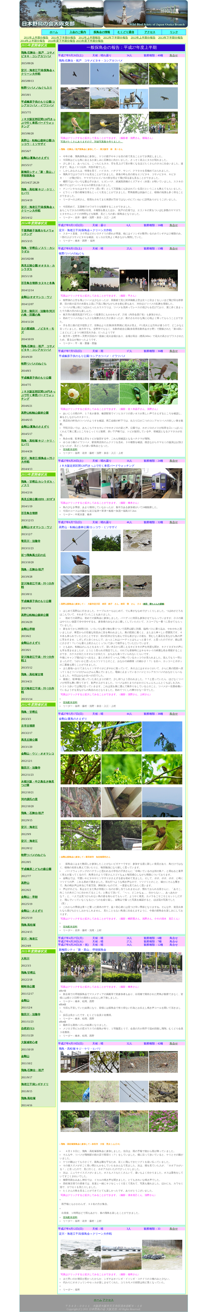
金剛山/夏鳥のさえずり (35, 157)
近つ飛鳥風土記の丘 (33, 555)
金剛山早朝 (28, 629)
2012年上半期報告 (90, 37)
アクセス (149, 32)
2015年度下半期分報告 (90, 40)
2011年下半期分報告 (63, 37)
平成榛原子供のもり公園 (36, 377)
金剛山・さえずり (32, 910)
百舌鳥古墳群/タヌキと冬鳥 (38, 283)
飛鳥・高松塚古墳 (32, 674)
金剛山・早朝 (29, 896)
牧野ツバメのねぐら (33, 855)
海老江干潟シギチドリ (35, 1084)
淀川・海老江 (29, 827)
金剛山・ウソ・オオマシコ (37, 753)
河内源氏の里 (29, 799)
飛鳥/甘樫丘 (28, 972)
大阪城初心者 (29, 1042)
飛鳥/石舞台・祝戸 (32, 1070)
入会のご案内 (78, 32)
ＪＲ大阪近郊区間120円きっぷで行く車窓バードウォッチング (38, 123)
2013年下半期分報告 (170, 37)
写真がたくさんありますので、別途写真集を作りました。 (92, 141)
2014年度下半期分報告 (61, 40)
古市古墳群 (28, 725)
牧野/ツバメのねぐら (34, 363)
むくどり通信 (126, 32)
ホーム (54, 32)
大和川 (25, 958)
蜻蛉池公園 (28, 986)
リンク (174, 32)
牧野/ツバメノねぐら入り (36, 87)
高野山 (25, 882)
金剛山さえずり (30, 642)
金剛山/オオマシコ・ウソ (36, 297)
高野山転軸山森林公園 (35, 412)
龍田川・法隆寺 (30, 767)
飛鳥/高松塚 (28, 924)
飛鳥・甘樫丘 (29, 711)
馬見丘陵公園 (29, 739)
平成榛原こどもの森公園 (36, 869)
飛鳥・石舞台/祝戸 (32, 569)
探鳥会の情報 (102, 32)
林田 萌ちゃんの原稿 (153, 604)
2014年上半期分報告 (32, 40)
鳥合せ (174, 55)
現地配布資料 (70, 449)
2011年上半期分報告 (36, 37)
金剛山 (25, 1000)
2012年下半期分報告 (115, 37)
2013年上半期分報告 (143, 37)
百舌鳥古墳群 (29, 513)
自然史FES (27, 1028)
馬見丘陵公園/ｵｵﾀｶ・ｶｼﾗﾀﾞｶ (38, 499)
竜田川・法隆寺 (30, 541)
